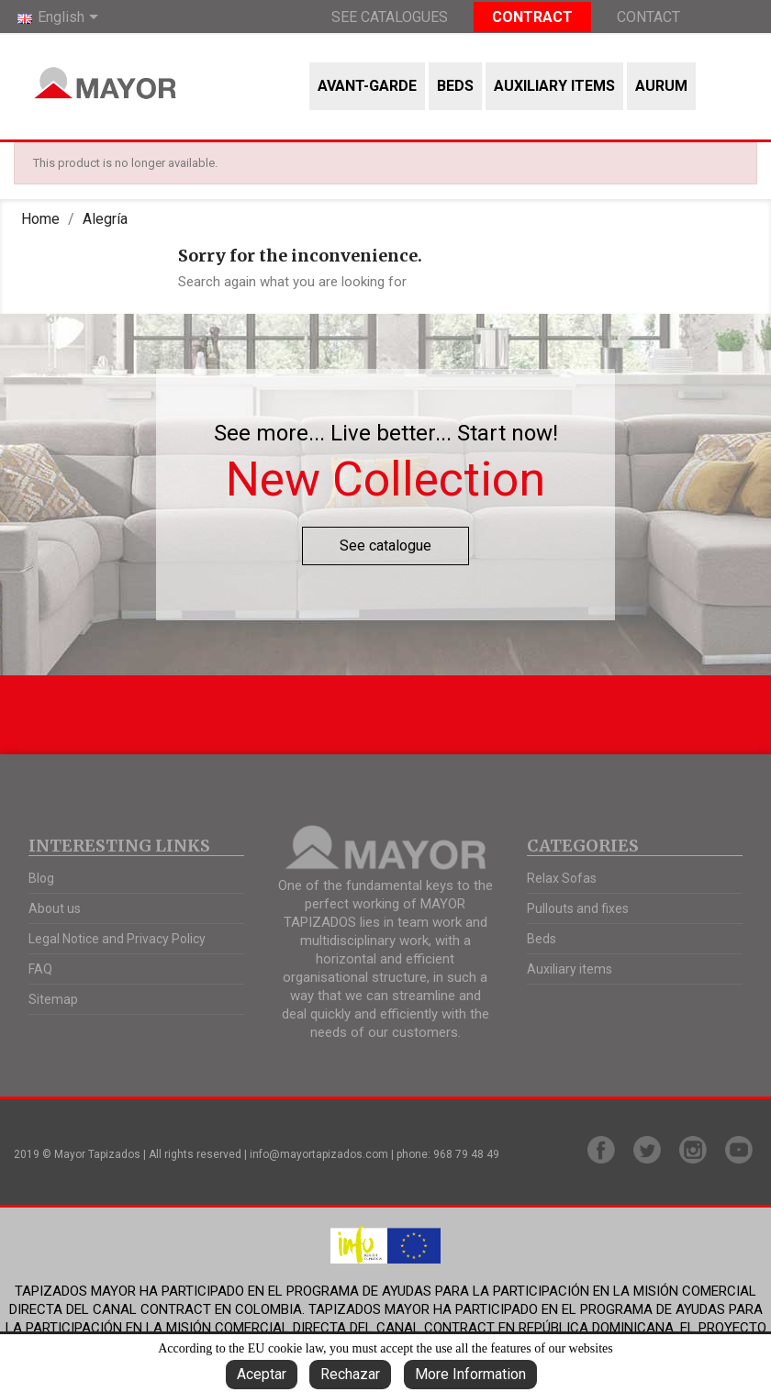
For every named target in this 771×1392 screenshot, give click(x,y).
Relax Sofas (562, 878)
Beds (455, 86)
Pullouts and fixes (578, 908)
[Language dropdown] (61, 18)
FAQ (40, 969)
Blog (41, 878)
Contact (648, 17)
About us (54, 908)
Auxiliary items (554, 86)
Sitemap (53, 999)
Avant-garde (367, 86)
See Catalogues (389, 17)
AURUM (661, 86)
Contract (532, 17)
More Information (470, 1374)
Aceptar (261, 1374)
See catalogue (385, 545)
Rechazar (350, 1374)
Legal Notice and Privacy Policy (117, 938)
